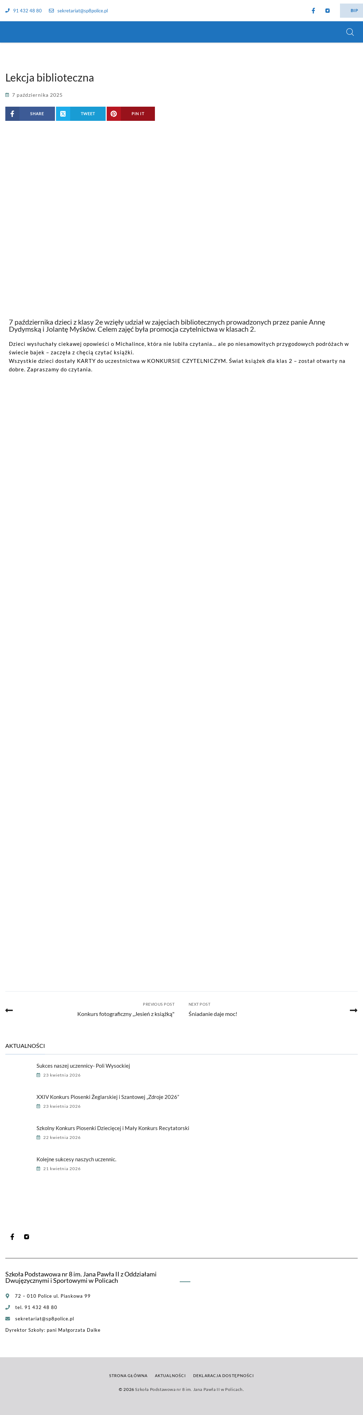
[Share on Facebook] (30, 114)
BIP (354, 10)
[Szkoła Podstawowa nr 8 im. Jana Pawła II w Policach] (14, 32)
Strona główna (128, 1375)
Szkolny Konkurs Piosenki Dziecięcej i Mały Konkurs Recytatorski (113, 1128)
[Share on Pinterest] (131, 114)
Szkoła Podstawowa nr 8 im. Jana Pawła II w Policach (189, 1389)
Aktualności (170, 1375)
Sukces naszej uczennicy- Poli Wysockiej (83, 1065)
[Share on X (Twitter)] (81, 114)
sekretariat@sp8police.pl (78, 10)
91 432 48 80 (23, 10)
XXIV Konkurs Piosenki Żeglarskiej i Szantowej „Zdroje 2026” (108, 1097)
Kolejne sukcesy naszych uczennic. (76, 1159)
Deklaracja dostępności (223, 1375)
